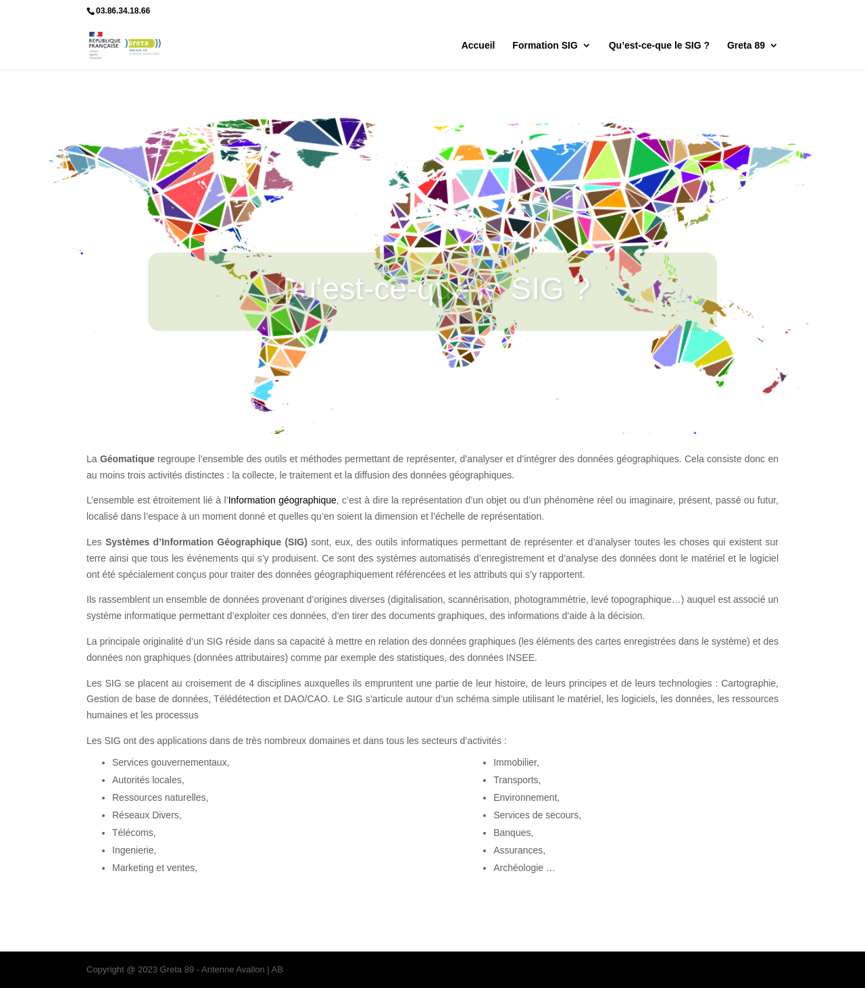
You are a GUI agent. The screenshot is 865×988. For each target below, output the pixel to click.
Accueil (478, 46)
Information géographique (282, 500)
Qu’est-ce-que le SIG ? (659, 46)
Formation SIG (544, 46)
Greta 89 (746, 46)
